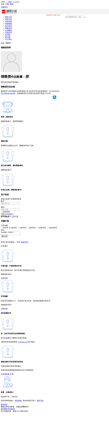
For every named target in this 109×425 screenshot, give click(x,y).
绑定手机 (40, 401)
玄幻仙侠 (8, 26)
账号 (2, 201)
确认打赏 (4, 237)
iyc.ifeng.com (22, 342)
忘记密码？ (9, 214)
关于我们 (8, 39)
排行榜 (7, 35)
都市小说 (8, 17)
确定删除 (4, 409)
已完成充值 (5, 374)
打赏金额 (4, 225)
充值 (54, 15)
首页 (2, 43)
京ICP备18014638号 (8, 93)
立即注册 (14, 216)
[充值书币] (24, 243)
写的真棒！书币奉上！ (11, 233)
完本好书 (8, 32)
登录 (2, 4)
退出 (10, 2)
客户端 (7, 37)
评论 (2, 230)
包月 (58, 15)
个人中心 (16, 2)
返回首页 (4, 405)
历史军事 (8, 21)
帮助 (11, 4)
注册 (7, 4)
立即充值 (4, 279)
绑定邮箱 (18, 401)
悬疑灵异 (8, 28)
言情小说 (8, 19)
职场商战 (8, 23)
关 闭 (12, 374)
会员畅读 (8, 30)
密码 (2, 207)
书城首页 (4, 7)
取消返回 (11, 409)
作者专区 (49, 15)
